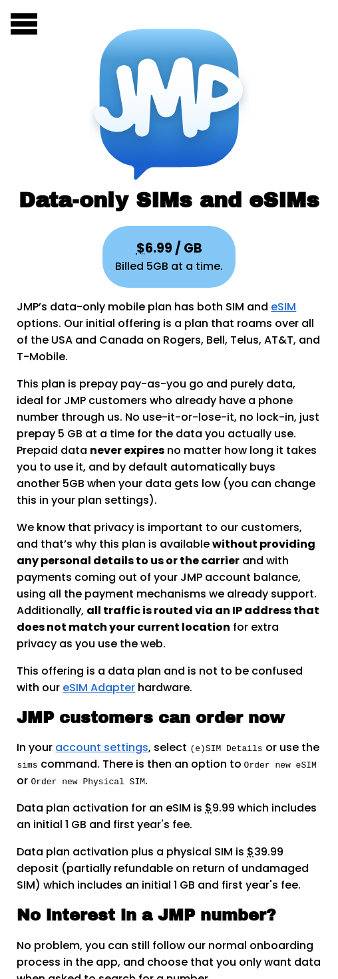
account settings (101, 747)
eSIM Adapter (99, 687)
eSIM (283, 306)
